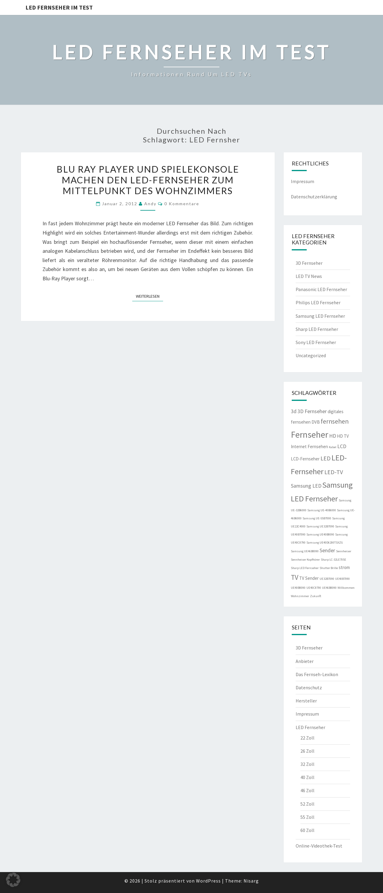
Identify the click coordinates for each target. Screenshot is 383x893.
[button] (13, 880)
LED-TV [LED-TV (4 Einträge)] (333, 472)
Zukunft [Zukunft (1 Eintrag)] (315, 596)
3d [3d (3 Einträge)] (294, 411)
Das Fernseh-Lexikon (317, 674)
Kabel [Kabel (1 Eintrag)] (332, 447)
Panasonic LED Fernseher (321, 289)
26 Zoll (307, 751)
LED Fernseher (310, 727)
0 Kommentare (181, 203)
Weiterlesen (149, 296)
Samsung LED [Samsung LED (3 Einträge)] (306, 486)
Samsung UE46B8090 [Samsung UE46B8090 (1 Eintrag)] (305, 551)
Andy (150, 203)
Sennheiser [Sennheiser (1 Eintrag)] (343, 551)
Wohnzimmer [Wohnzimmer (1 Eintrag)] (300, 596)
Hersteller (306, 701)
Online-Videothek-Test (319, 846)
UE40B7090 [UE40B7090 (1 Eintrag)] (342, 579)
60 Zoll (307, 830)
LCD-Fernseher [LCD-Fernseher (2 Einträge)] (305, 459)
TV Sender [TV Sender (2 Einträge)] (309, 578)
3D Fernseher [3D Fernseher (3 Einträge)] (312, 411)
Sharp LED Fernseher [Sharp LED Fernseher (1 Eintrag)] (305, 568)
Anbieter (305, 661)
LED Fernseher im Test (59, 7)
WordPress (208, 881)
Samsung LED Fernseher (320, 316)
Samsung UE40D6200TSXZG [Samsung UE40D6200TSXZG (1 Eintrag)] (324, 542)
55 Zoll (307, 817)
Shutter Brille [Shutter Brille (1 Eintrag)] (329, 568)
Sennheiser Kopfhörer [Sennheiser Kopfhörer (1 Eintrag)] (305, 560)
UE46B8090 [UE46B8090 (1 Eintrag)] (329, 588)
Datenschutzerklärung (314, 197)
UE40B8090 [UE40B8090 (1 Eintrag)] (298, 588)
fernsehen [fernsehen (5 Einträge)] (335, 421)
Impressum (302, 181)
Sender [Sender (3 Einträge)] (327, 550)
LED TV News (309, 276)
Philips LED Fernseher (318, 302)
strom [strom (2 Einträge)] (344, 567)
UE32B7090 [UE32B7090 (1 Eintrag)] (327, 579)
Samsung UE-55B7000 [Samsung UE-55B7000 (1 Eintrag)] (317, 518)
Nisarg (251, 881)
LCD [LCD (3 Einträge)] (341, 446)
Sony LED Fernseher (316, 342)
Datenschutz (309, 687)
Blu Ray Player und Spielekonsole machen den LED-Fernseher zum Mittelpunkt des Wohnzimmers (148, 180)
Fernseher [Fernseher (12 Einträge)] (309, 434)
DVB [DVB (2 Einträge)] (315, 422)
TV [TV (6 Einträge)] (294, 577)
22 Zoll (307, 738)
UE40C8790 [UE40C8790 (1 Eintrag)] (313, 588)
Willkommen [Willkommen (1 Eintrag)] (346, 588)
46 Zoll (307, 790)
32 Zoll (307, 764)
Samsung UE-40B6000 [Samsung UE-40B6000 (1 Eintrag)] (321, 510)
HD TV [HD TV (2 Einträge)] (343, 436)
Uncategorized (311, 355)
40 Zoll (307, 777)
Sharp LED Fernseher (317, 329)
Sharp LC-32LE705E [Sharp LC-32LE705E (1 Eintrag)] (333, 560)
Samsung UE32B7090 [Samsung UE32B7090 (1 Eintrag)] (320, 526)
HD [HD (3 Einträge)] (332, 436)
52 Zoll (307, 804)
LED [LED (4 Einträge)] (325, 458)
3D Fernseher (309, 263)
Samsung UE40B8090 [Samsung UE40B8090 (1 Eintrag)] (320, 534)
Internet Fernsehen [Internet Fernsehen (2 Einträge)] (309, 446)
